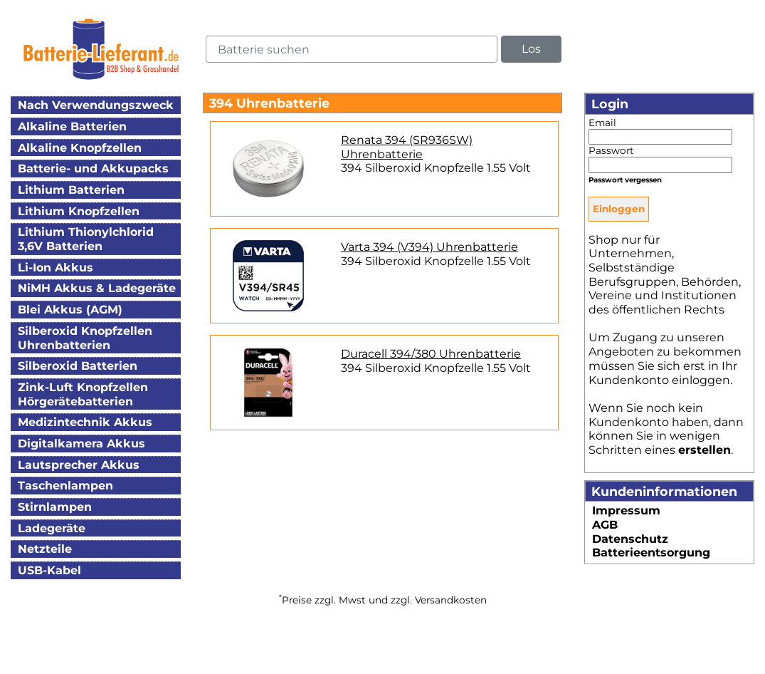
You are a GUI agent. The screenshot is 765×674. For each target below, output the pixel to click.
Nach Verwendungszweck (96, 105)
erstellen (704, 450)
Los (531, 49)
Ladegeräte (51, 528)
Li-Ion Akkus (55, 267)
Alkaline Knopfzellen (80, 148)
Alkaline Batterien (72, 126)
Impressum (626, 510)
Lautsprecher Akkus (78, 465)
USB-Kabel (49, 570)
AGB (605, 525)
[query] (351, 49)
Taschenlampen (65, 485)
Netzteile (45, 549)
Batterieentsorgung (651, 552)
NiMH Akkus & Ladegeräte (97, 288)
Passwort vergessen (625, 180)
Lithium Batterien (71, 190)
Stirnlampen (55, 507)
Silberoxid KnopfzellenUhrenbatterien (85, 338)
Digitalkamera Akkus (81, 443)
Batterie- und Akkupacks (93, 168)
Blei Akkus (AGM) (70, 309)
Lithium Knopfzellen (78, 211)
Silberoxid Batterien (77, 366)
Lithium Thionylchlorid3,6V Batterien (86, 239)
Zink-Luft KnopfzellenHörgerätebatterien (83, 394)
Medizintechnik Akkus (85, 422)
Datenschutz (630, 539)
